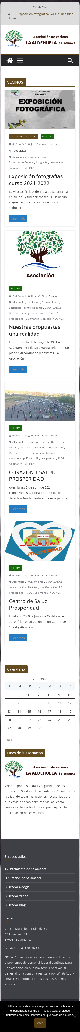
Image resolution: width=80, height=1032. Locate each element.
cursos (42, 157)
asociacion (33, 302)
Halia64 (35, 296)
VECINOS (30, 168)
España (25, 453)
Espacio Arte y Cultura (24, 136)
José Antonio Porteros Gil (46, 144)
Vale (40, 1023)
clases (32, 157)
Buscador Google (17, 887)
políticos (28, 458)
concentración (55, 447)
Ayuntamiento (50, 302)
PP (57, 313)
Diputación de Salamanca (23, 878)
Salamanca (15, 168)
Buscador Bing (15, 905)
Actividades (19, 157)
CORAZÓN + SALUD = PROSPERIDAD (34, 475)
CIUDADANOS (53, 308)
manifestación (48, 453)
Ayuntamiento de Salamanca (26, 869)
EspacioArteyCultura (21, 162)
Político (49, 313)
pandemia (15, 458)
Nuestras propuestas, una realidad (35, 330)
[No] (75, 1016)
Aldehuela (18, 302)
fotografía (41, 162)
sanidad (46, 318)
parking (25, 313)
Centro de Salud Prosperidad (28, 604)
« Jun (8, 739)
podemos (37, 313)
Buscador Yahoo (16, 896)
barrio (45, 442)
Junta (35, 453)
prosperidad (57, 162)
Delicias (13, 313)
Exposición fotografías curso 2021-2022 (36, 179)
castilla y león (17, 447)
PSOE (61, 458)
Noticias (47, 136)
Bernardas (15, 308)
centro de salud (33, 308)
